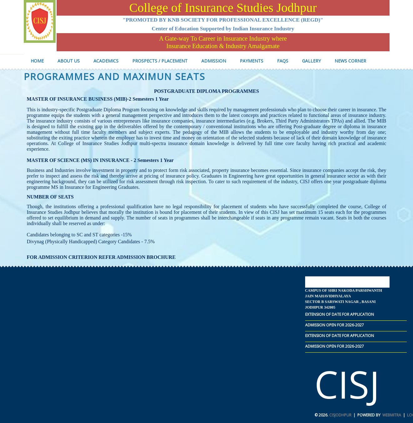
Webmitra (391, 415)
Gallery (311, 61)
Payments (251, 61)
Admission (213, 61)
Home (37, 61)
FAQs (282, 61)
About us (69, 61)
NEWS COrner (350, 61)
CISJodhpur (340, 415)
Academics (105, 61)
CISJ (347, 384)
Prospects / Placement (160, 61)
